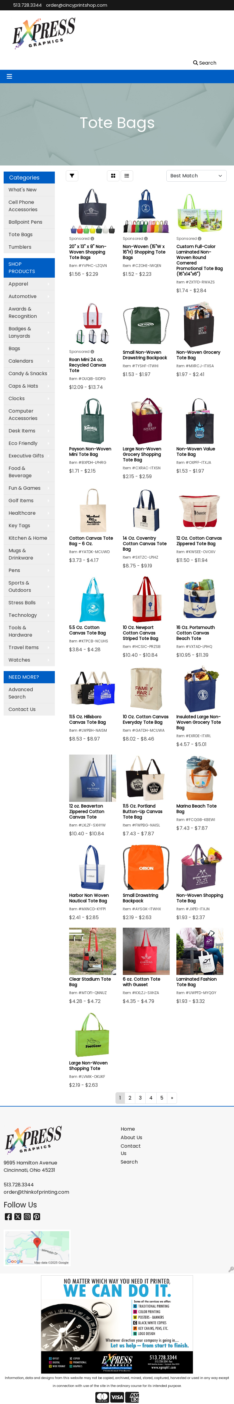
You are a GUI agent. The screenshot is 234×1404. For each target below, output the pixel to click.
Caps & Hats (23, 385)
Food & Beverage (20, 472)
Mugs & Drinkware (21, 554)
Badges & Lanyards (20, 332)
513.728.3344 (27, 5)
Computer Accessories (23, 414)
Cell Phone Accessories (23, 206)
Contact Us (22, 709)
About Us (131, 1137)
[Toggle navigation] (9, 76)
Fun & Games (25, 488)
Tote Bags (21, 234)
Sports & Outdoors (20, 586)
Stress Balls (22, 602)
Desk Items (22, 430)
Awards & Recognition (23, 312)
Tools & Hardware (20, 631)
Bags (14, 348)
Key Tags (19, 525)
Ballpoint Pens (25, 222)
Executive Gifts (26, 455)
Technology (23, 615)
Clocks (17, 398)
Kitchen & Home (28, 538)
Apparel (18, 283)
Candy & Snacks (28, 373)
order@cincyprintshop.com (76, 5)
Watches (19, 659)
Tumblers (20, 247)
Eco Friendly (23, 443)
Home (128, 1128)
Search (129, 1161)
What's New (23, 189)
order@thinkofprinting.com (36, 1192)
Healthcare (22, 513)
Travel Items (24, 647)
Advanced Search (21, 693)
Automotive (23, 296)
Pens (14, 570)
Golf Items (21, 500)
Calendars (21, 360)
